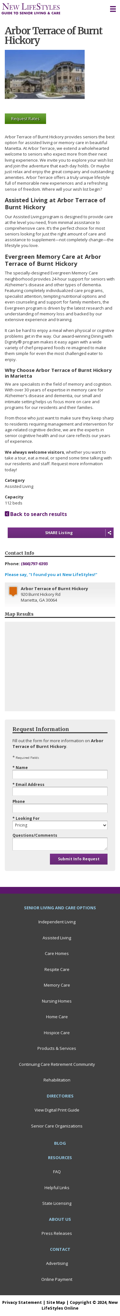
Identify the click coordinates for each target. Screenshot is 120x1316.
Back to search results (36, 514)
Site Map (55, 1302)
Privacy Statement (22, 1302)
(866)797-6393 (34, 563)
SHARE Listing (79, 533)
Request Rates (25, 118)
